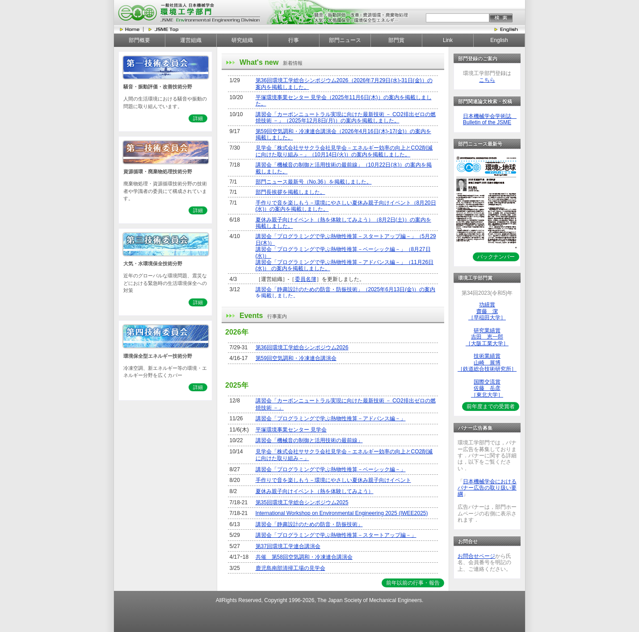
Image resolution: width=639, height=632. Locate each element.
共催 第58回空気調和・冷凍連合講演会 (304, 557)
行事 (293, 40)
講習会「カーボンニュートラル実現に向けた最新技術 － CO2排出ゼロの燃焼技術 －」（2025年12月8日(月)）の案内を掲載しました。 (346, 117)
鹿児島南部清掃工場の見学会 (290, 568)
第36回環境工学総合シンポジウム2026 (302, 347)
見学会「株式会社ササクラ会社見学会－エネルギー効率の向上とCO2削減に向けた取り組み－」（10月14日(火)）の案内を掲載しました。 (344, 151)
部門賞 (396, 40)
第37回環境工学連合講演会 (288, 546)
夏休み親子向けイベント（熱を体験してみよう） (315, 491)
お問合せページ (476, 556)
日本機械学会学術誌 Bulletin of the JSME (490, 119)
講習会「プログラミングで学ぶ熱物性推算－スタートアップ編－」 (336, 535)
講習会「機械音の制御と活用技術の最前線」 (309, 440)
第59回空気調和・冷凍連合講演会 (296, 358)
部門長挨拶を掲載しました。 (290, 192)
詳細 (198, 118)
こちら (487, 80)
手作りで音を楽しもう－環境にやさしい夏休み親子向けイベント (333, 480)
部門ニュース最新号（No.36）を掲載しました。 (314, 182)
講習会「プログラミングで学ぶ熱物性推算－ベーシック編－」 (331, 469)
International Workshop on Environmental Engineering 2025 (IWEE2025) (342, 513)
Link (448, 40)
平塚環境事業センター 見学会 (291, 430)
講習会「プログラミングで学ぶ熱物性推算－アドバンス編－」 (331, 418)
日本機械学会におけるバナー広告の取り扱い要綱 (487, 488)
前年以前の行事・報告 (413, 583)
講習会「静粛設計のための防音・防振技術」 (309, 524)
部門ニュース (345, 40)
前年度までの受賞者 (491, 406)
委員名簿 (305, 279)
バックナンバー (496, 257)
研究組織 (242, 40)
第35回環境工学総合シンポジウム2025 (302, 502)
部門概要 (139, 40)
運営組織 (191, 40)
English (499, 40)
